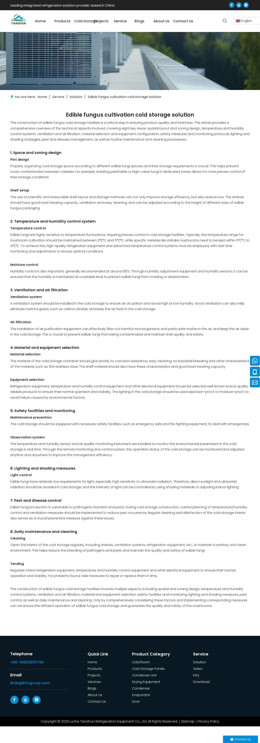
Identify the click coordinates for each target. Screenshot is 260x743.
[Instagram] (246, 5)
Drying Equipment (146, 681)
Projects (94, 675)
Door (136, 701)
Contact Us (97, 701)
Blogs (92, 688)
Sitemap (187, 721)
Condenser (141, 688)
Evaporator (141, 695)
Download (201, 681)
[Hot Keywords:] (224, 20)
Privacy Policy (208, 721)
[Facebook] (231, 5)
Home (92, 662)
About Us (95, 695)
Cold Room (141, 662)
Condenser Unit (144, 675)
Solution (199, 662)
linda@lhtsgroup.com (30, 682)
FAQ (196, 675)
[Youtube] (239, 5)
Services (94, 681)
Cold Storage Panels (148, 668)
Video (197, 668)
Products (95, 668)
